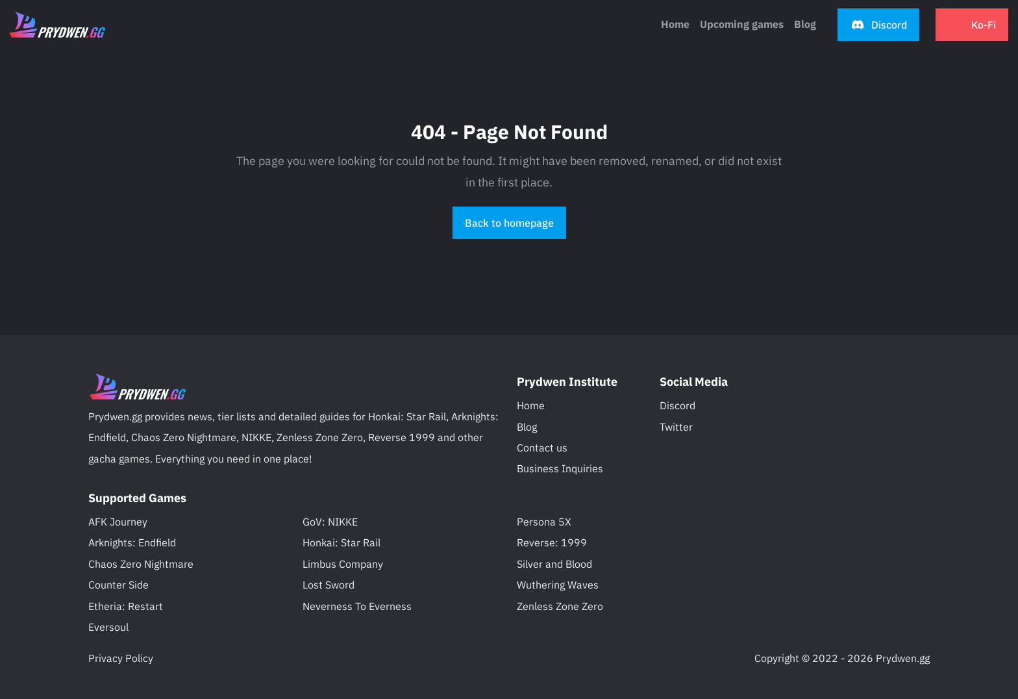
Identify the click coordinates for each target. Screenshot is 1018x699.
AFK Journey (117, 521)
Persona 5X (544, 521)
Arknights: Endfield (132, 542)
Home (675, 24)
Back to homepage (509, 222)
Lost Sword (328, 584)
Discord (677, 405)
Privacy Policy (120, 658)
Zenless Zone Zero (560, 606)
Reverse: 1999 (552, 542)
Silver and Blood (554, 563)
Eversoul (108, 626)
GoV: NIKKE (330, 521)
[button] (878, 24)
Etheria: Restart (125, 606)
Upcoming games (742, 24)
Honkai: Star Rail (341, 542)
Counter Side (118, 584)
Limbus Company (343, 563)
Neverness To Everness (357, 606)
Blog (527, 426)
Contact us (542, 447)
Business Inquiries (560, 468)
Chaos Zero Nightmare (140, 563)
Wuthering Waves (558, 584)
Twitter (676, 426)
